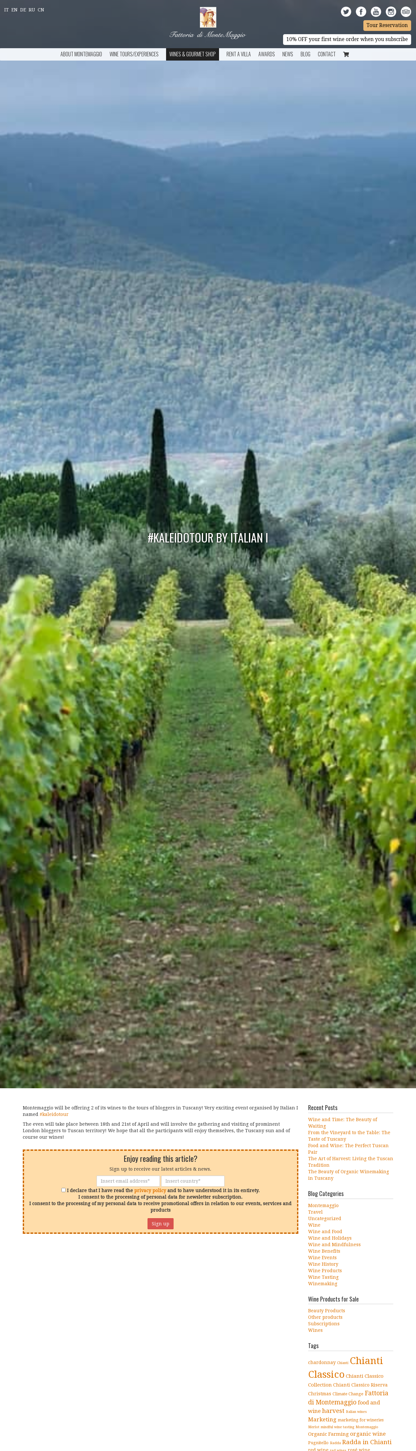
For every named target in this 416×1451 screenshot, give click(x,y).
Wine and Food (325, 1231)
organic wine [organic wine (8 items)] (368, 1433)
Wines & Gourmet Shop (192, 54)
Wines (315, 1330)
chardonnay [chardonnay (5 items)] (322, 1362)
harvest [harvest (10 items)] (333, 1410)
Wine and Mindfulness (334, 1244)
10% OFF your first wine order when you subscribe (347, 39)
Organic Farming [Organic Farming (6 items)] (328, 1434)
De (23, 9)
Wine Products (325, 1270)
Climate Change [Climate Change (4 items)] (347, 1393)
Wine (314, 1225)
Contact (327, 54)
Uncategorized (324, 1218)
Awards (266, 54)
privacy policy (150, 1190)
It (6, 9)
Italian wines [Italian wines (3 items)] (356, 1412)
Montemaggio (323, 1205)
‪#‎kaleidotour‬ (54, 1114)
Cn (41, 9)
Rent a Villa (239, 54)
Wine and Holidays (330, 1238)
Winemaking (322, 1283)
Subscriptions (324, 1323)
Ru (32, 9)
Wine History (323, 1264)
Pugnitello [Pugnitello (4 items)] (318, 1442)
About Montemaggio (81, 54)
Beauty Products (326, 1310)
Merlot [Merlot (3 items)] (313, 1427)
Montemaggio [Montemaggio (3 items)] (367, 1427)
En (14, 9)
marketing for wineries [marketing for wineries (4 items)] (361, 1419)
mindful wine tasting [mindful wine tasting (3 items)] (337, 1427)
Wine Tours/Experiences (134, 54)
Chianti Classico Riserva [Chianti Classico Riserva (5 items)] (360, 1385)
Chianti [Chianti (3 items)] (342, 1363)
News (287, 54)
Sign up (160, 1223)
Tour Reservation (387, 25)
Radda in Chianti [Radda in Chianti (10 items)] (367, 1442)
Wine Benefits (324, 1251)
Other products (325, 1317)
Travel (315, 1212)
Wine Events (322, 1257)
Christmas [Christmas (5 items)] (319, 1393)
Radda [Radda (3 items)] (335, 1443)
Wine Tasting (323, 1277)
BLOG (305, 54)
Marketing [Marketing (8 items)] (322, 1419)
